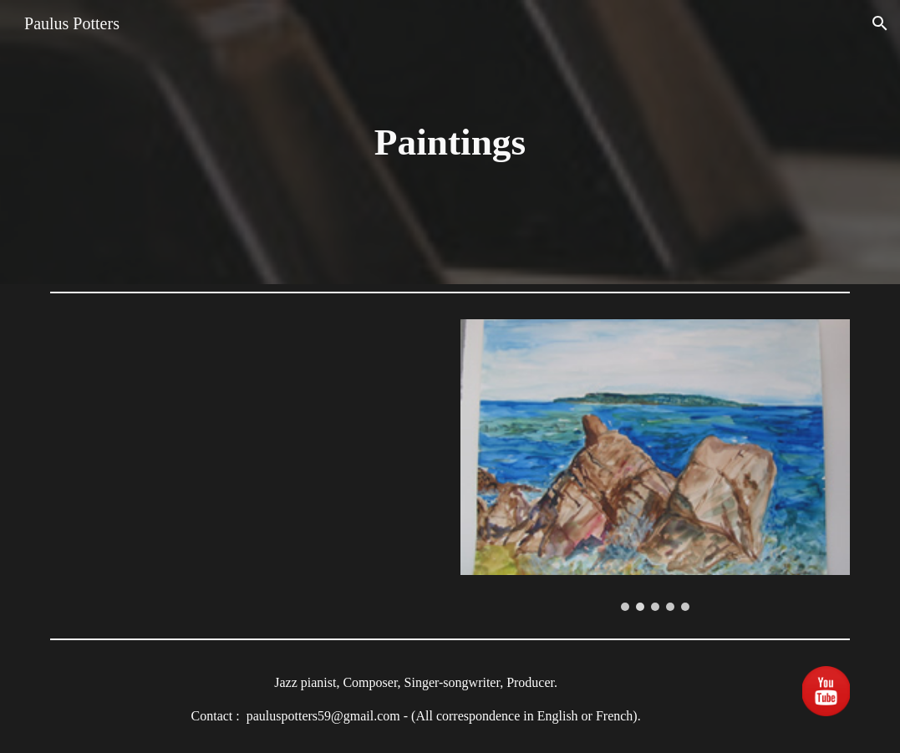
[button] (880, 23)
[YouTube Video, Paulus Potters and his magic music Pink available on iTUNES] (245, 451)
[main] (450, 142)
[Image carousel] (655, 465)
